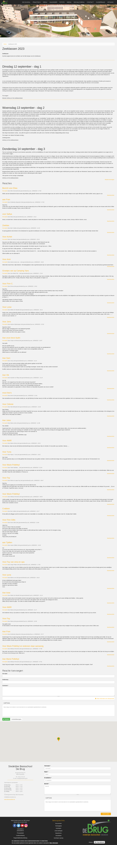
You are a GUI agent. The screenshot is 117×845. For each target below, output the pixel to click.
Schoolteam (59, 835)
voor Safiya (7, 214)
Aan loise (6, 593)
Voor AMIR (7, 440)
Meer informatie (54, 843)
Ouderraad (100, 2)
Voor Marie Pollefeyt (11, 465)
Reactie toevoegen (109, 179)
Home (5, 44)
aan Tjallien (7, 542)
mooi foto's (7, 393)
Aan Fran (6, 631)
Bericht (46, 783)
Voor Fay (6, 478)
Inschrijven (58, 828)
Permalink (4, 191)
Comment (5, 685)
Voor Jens (6, 322)
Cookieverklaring (20, 835)
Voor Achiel (7, 237)
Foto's (62, 2)
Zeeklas (5, 225)
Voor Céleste (7, 404)
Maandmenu (58, 833)
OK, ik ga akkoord (99, 842)
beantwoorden (110, 195)
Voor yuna (6, 575)
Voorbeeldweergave (16, 719)
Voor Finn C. (7, 284)
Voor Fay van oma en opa (13, 562)
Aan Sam (6, 358)
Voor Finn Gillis (8, 520)
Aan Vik (5, 375)
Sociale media (79, 2)
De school (26, 2)
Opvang (110, 2)
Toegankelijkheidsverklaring (20, 838)
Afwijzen (91, 842)
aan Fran (6, 199)
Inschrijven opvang (58, 838)
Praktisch (37, 2)
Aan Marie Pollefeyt (10, 659)
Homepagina (58, 826)
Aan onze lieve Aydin (11, 338)
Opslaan (6, 719)
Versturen (105, 814)
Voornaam (47, 765)
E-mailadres (47, 777)
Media (69, 2)
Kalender (53, 2)
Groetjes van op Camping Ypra (15, 271)
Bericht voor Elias (9, 188)
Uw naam (4, 673)
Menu (45, 2)
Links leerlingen (58, 830)
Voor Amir (6, 259)
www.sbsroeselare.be (9, 799)
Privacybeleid (20, 833)
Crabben (6, 508)
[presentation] (16, 712)
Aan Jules (6, 420)
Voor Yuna (6, 452)
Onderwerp (5, 679)
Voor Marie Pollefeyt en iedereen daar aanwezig (22, 646)
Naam (46, 771)
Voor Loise (6, 307)
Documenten (58, 823)
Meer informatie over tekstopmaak (104, 698)
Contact (90, 2)
